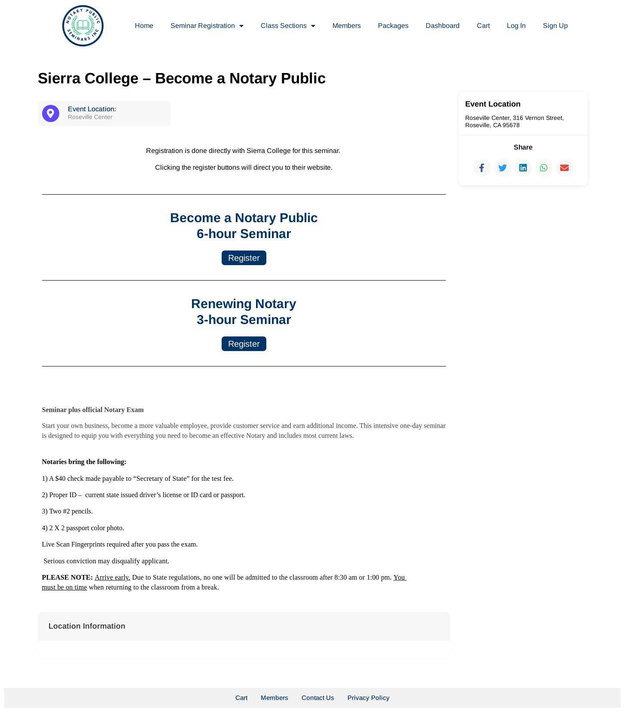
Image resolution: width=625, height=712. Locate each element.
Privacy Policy (369, 697)
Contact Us (318, 697)
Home (144, 25)
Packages (393, 25)
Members (346, 25)
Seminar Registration (207, 26)
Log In (516, 25)
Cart (483, 25)
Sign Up (555, 25)
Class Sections (288, 26)
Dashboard (443, 25)
